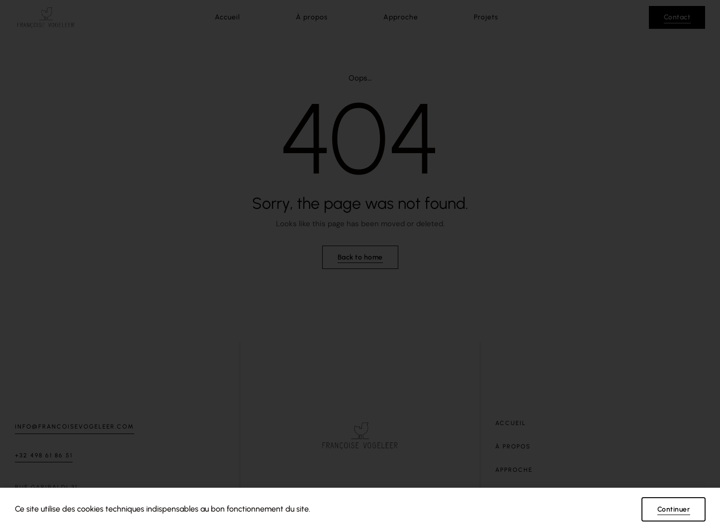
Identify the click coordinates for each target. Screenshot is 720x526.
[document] (360, 263)
